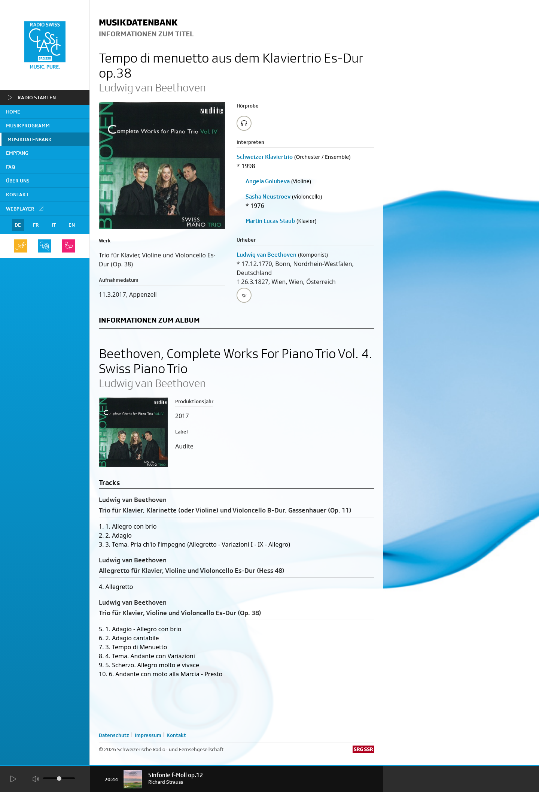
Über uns (18, 181)
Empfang (17, 153)
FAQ (10, 167)
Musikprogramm (28, 126)
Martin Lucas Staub (270, 220)
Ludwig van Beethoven (266, 254)
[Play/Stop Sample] (244, 123)
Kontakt (17, 194)
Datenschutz (114, 735)
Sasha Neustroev (268, 196)
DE (18, 225)
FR (36, 225)
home (13, 112)
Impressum (148, 735)
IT (54, 225)
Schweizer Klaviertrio (265, 156)
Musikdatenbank (29, 139)
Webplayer (25, 208)
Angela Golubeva (268, 181)
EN (71, 225)
